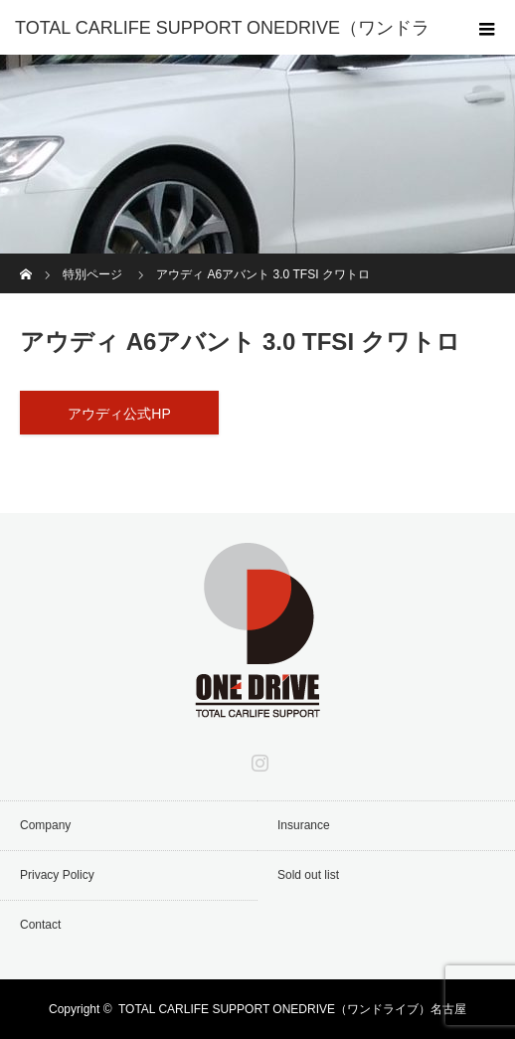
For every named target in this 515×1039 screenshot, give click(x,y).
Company (45, 825)
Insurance (303, 825)
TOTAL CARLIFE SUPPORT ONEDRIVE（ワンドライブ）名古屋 (292, 1009)
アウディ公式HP (119, 414)
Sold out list (308, 875)
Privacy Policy (57, 875)
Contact (40, 925)
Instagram (257, 759)
